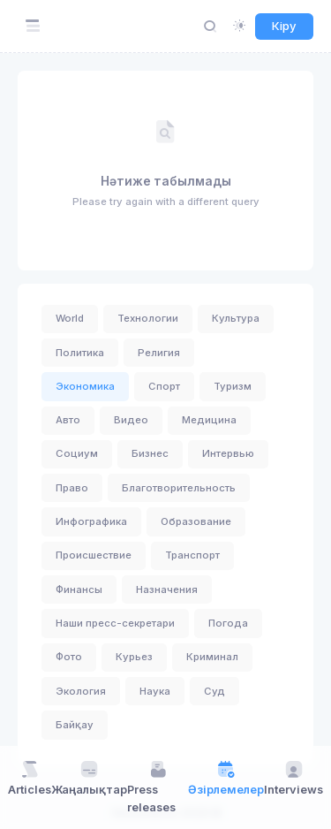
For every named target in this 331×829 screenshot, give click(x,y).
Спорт (164, 386)
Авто (68, 420)
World (70, 318)
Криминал (212, 656)
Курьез (134, 656)
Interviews (293, 777)
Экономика (85, 386)
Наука (154, 691)
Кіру (284, 26)
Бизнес (150, 453)
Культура (236, 318)
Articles (29, 777)
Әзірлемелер (226, 777)
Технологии (147, 318)
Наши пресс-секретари (115, 623)
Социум (77, 453)
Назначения (167, 589)
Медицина (209, 420)
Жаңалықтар (89, 777)
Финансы (79, 589)
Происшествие (94, 555)
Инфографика (91, 521)
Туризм (233, 386)
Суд (214, 691)
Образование (196, 521)
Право (72, 488)
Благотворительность (179, 488)
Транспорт (192, 555)
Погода (228, 623)
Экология (81, 691)
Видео (131, 420)
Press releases (151, 786)
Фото (69, 656)
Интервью (228, 453)
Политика (80, 352)
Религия (159, 352)
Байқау (75, 725)
